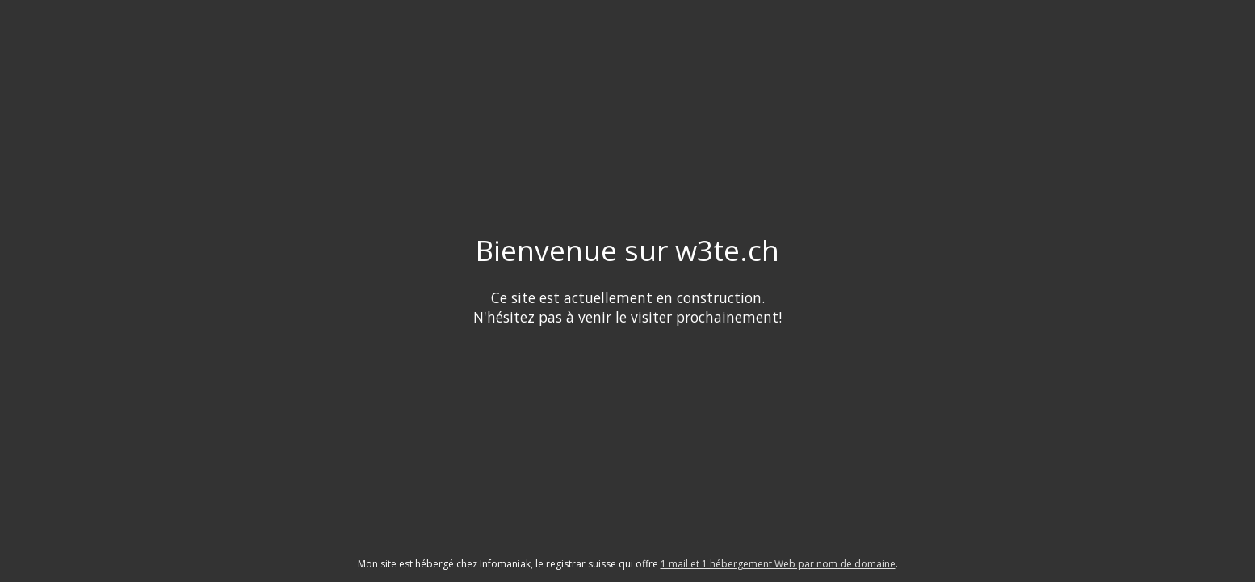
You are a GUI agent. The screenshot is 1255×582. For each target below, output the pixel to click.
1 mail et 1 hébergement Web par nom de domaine (778, 564)
